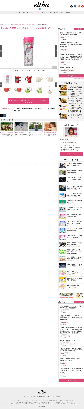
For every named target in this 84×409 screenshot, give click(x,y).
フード (37, 12)
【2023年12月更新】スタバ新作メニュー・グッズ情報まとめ (23, 24)
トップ (15, 12)
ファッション (44, 12)
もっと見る (72, 153)
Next (56, 51)
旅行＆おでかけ (54, 12)
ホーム (1, 24)
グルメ (6, 24)
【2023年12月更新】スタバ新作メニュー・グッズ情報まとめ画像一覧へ (29, 101)
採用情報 (58, 396)
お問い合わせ (50, 396)
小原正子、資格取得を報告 (68, 142)
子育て (62, 12)
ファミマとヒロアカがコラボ (69, 145)
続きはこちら (72, 76)
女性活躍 (68, 12)
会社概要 (32, 396)
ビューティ (30, 12)
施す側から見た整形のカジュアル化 (70, 147)
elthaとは (26, 396)
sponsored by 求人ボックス (79, 78)
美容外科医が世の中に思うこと (69, 150)
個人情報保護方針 (41, 396)
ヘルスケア (22, 12)
